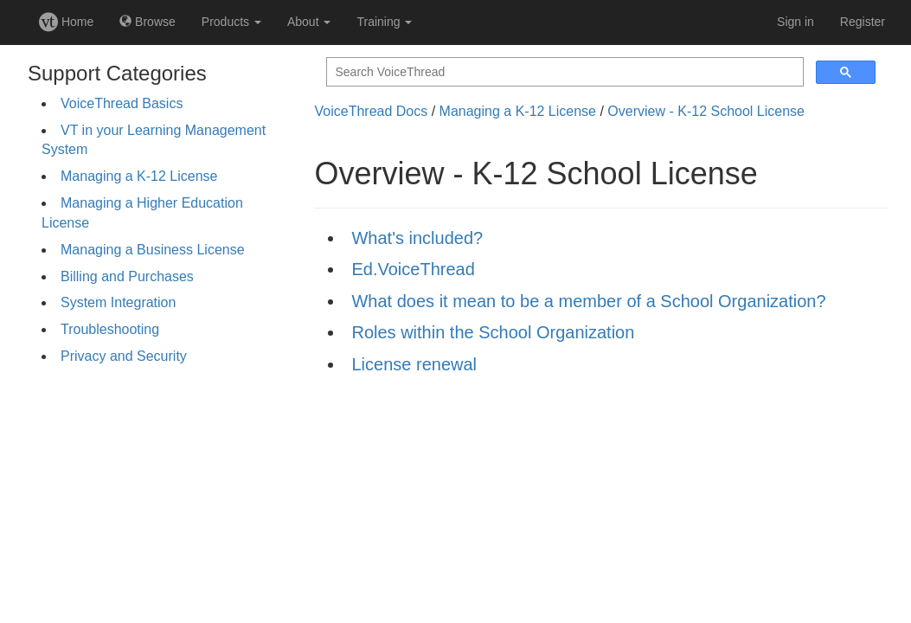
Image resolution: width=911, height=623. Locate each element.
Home (66, 21)
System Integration (118, 302)
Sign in (795, 22)
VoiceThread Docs (370, 111)
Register (862, 22)
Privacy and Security (124, 356)
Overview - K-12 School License (706, 111)
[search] (563, 72)
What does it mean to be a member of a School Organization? (588, 301)
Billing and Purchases (127, 276)
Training (384, 22)
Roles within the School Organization (492, 332)
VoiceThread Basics (122, 103)
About (308, 22)
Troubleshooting (110, 329)
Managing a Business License (153, 249)
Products (231, 22)
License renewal (414, 364)
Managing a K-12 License (139, 176)
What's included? (417, 237)
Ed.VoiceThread (412, 269)
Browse (147, 22)
